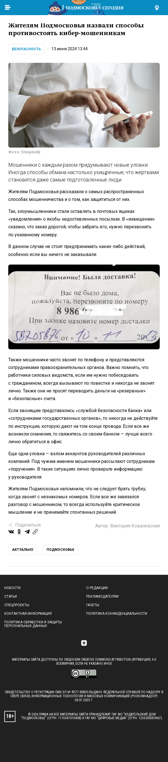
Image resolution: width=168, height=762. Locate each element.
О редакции (97, 588)
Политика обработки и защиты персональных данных (33, 624)
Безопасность (26, 49)
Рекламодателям (102, 596)
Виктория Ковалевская (135, 526)
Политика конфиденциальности (116, 614)
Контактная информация (28, 614)
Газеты (92, 605)
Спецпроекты (16, 605)
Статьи (10, 596)
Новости (12, 588)
